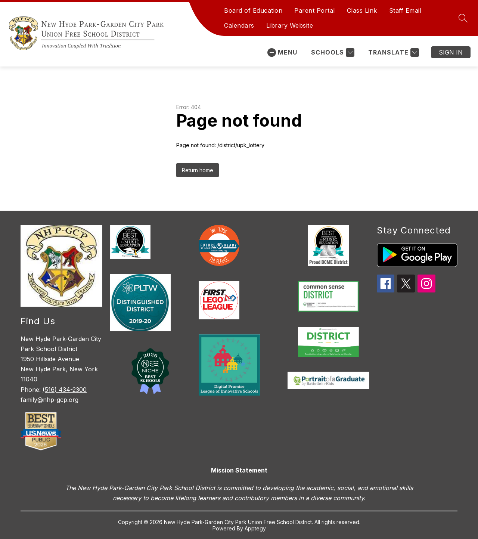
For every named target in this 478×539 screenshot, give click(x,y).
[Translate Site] (392, 52)
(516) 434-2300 (65, 389)
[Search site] (463, 17)
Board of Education (253, 10)
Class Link (362, 10)
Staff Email (405, 10)
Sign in (451, 52)
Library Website (289, 25)
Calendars (239, 25)
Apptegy (255, 528)
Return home (197, 170)
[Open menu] (282, 52)
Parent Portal (314, 10)
